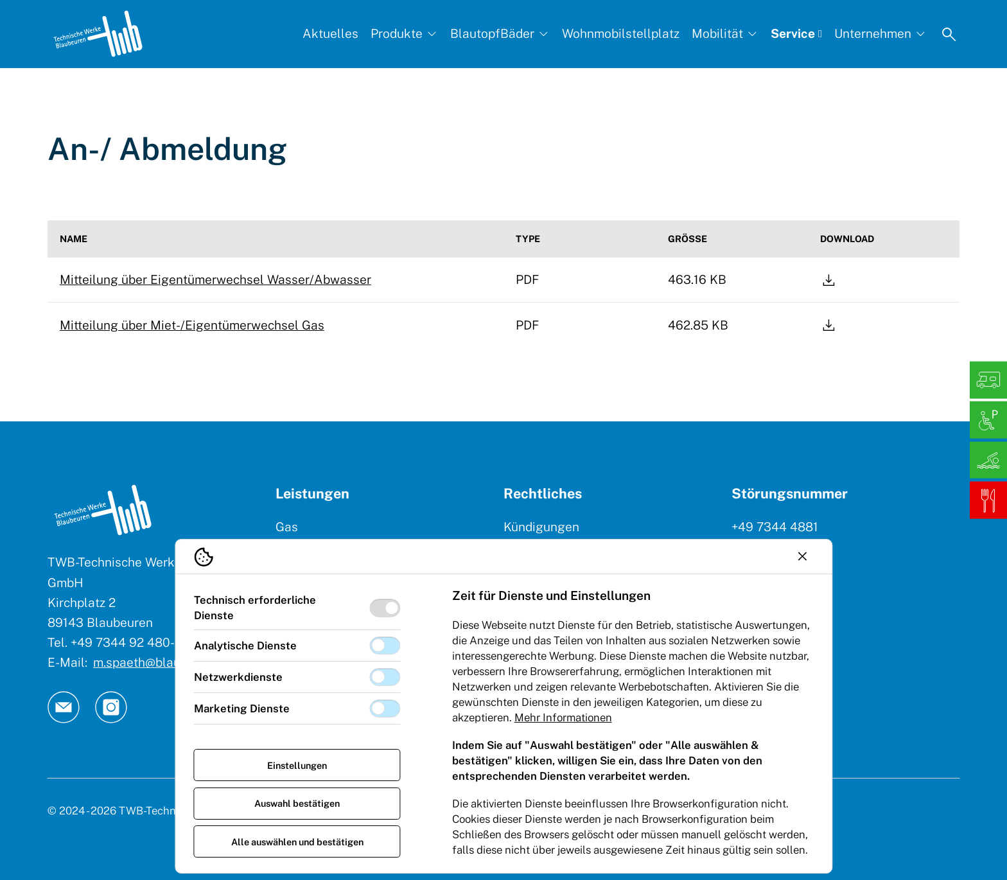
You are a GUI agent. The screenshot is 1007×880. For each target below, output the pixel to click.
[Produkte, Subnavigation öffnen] (404, 34)
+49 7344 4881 (774, 527)
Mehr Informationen (563, 717)
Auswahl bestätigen (297, 803)
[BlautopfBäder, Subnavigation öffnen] (500, 34)
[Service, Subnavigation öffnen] (796, 34)
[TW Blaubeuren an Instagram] (111, 707)
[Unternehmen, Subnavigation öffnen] (880, 34)
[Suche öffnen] (949, 34)
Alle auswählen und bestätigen (297, 841)
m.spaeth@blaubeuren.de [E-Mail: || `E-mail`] (165, 662)
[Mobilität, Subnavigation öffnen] (725, 34)
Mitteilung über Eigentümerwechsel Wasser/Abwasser (215, 279)
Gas (287, 527)
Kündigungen (541, 527)
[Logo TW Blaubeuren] (98, 33)
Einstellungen (297, 765)
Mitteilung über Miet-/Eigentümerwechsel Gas (192, 325)
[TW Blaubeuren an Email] (64, 707)
